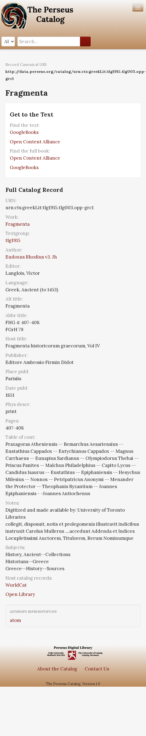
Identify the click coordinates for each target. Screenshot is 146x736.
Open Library (20, 594)
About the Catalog (57, 669)
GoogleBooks (24, 132)
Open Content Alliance (35, 142)
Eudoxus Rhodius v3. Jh (31, 257)
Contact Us (97, 669)
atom (15, 620)
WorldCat (16, 585)
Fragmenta (17, 224)
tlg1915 (12, 240)
